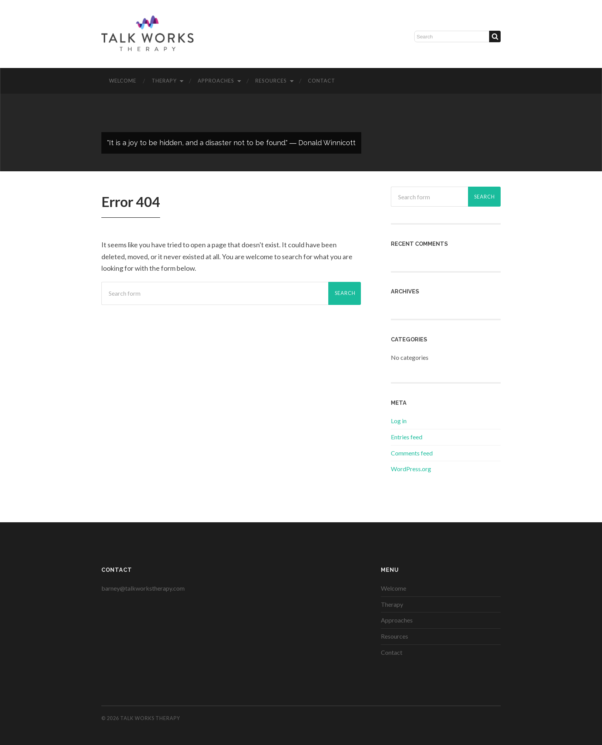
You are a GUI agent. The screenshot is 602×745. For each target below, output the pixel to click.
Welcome (122, 81)
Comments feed (412, 453)
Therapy (164, 81)
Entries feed (406, 436)
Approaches (216, 81)
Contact (321, 81)
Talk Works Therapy (150, 718)
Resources (271, 81)
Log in (399, 420)
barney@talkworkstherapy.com (143, 588)
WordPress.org (411, 468)
